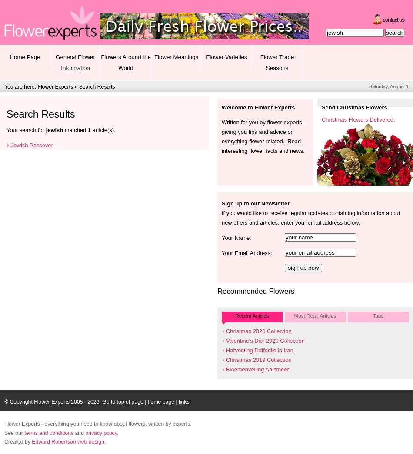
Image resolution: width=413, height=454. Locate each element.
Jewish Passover (32, 145)
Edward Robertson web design (68, 442)
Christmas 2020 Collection (259, 331)
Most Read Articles (315, 315)
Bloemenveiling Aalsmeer (257, 369)
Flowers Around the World (126, 62)
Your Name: (236, 238)
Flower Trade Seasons (277, 62)
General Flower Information (75, 62)
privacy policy (101, 433)
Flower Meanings (176, 57)
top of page (130, 402)
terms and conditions (48, 433)
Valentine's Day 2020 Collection (265, 341)
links (184, 402)
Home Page (25, 57)
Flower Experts (55, 87)
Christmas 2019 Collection (259, 360)
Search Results (97, 87)
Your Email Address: (247, 253)
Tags (378, 315)
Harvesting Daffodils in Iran (259, 350)
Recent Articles (252, 315)
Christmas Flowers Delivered (357, 119)
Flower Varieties (226, 57)
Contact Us (393, 20)
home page (161, 402)
